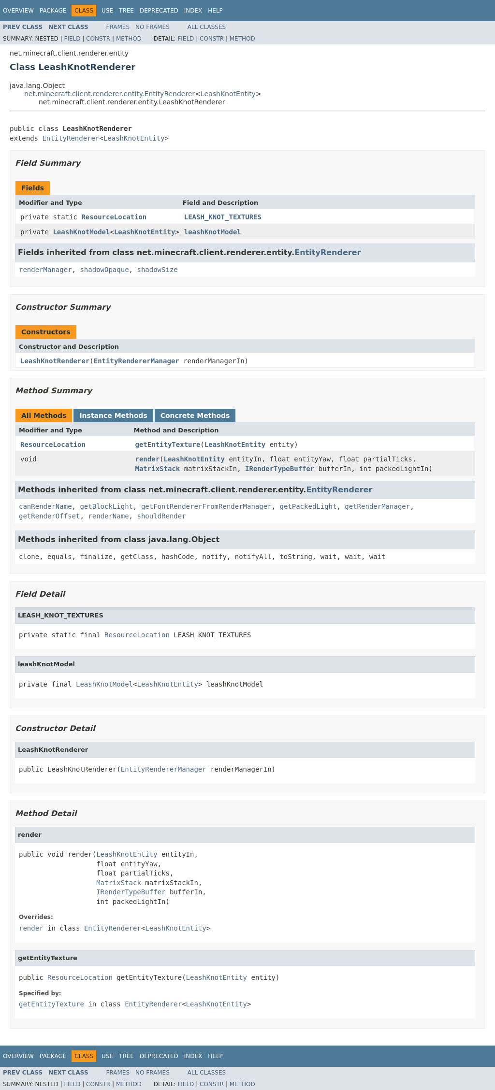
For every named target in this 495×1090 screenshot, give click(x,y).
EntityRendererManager (136, 361)
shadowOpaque (104, 269)
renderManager (45, 269)
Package (53, 10)
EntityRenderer (70, 138)
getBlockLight (106, 506)
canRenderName (45, 506)
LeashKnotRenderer (54, 361)
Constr (98, 38)
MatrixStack (157, 469)
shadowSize (157, 269)
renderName (108, 516)
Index (193, 10)
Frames (118, 27)
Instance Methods (113, 415)
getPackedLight (307, 506)
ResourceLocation (113, 217)
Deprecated (159, 10)
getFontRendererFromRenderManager (206, 506)
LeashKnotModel (81, 232)
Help (215, 10)
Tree (126, 10)
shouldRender (161, 516)
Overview (18, 10)
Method (129, 38)
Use (107, 10)
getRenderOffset (49, 516)
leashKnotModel (212, 232)
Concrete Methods (195, 415)
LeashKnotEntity (228, 94)
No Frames (152, 27)
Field (72, 38)
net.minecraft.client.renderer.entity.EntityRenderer (109, 94)
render (147, 459)
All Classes (207, 27)
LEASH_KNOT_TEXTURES (223, 217)
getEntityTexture (168, 444)
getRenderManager (377, 506)
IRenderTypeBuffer (279, 469)
